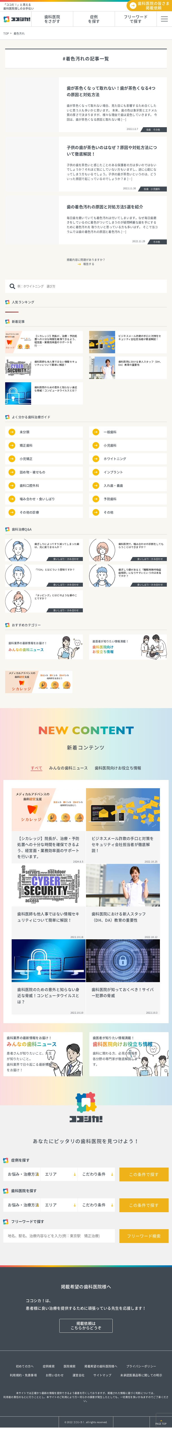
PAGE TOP (160, 1424)
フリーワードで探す (136, 19)
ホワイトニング (115, 458)
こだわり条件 (93, 1174)
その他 (108, 512)
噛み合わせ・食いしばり (37, 499)
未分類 (24, 432)
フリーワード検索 (144, 1236)
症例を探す (94, 19)
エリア (51, 1174)
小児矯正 (26, 458)
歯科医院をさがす (52, 19)
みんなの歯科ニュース (68, 768)
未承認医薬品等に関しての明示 (141, 1375)
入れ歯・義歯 (113, 485)
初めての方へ (25, 1366)
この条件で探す (144, 1174)
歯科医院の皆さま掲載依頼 (154, 6)
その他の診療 (29, 512)
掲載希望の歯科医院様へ (100, 1366)
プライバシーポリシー (141, 1366)
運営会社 (78, 1375)
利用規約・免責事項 (23, 1375)
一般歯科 (110, 432)
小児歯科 (110, 445)
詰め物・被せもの (32, 472)
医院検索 (69, 1366)
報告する (88, 264)
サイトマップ (102, 1375)
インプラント (113, 472)
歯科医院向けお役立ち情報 (118, 768)
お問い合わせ (55, 1375)
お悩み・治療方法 (23, 1174)
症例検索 (49, 1366)
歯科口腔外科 (29, 485)
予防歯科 (110, 499)
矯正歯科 (26, 445)
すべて (36, 768)
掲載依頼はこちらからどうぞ (86, 1326)
